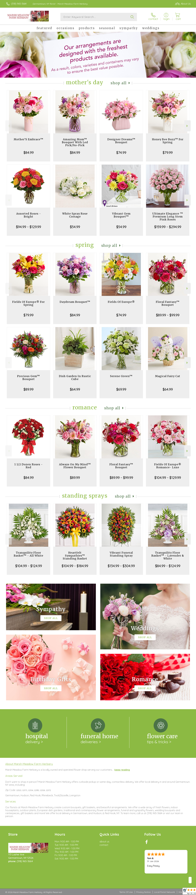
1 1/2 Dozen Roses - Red (28, 466)
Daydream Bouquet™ (75, 302)
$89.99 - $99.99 (167, 315)
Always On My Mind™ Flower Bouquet (75, 466)
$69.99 (121, 389)
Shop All (119, 83)
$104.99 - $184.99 (75, 566)
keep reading (122, 769)
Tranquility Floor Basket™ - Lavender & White (167, 555)
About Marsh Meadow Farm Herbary (29, 764)
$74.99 (121, 152)
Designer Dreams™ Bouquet (121, 141)
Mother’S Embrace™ (28, 139)
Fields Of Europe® (121, 302)
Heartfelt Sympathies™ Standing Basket (75, 555)
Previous (8, 125)
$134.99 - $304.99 (121, 566)
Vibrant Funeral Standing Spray (121, 554)
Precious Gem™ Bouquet (28, 377)
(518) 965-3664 (18, 3)
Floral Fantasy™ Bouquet (167, 303)
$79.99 (168, 152)
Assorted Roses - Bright (28, 215)
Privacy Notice (143, 892)
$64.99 (75, 389)
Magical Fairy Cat (167, 376)
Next (187, 125)
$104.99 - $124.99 (28, 566)
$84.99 (28, 152)
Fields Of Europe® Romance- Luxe (167, 466)
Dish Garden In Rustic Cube (75, 377)
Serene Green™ (121, 376)
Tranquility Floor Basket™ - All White (28, 554)
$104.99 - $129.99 (167, 477)
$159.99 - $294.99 (167, 227)
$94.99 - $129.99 (28, 227)
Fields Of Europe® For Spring (28, 303)
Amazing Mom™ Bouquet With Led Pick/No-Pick (75, 142)
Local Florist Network (164, 892)
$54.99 (75, 227)
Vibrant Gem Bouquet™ (121, 215)
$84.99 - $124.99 (167, 566)
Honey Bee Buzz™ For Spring (167, 141)
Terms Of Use (126, 892)
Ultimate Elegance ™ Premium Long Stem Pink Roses (167, 216)
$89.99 (28, 389)
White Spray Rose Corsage (75, 215)
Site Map (183, 892)
